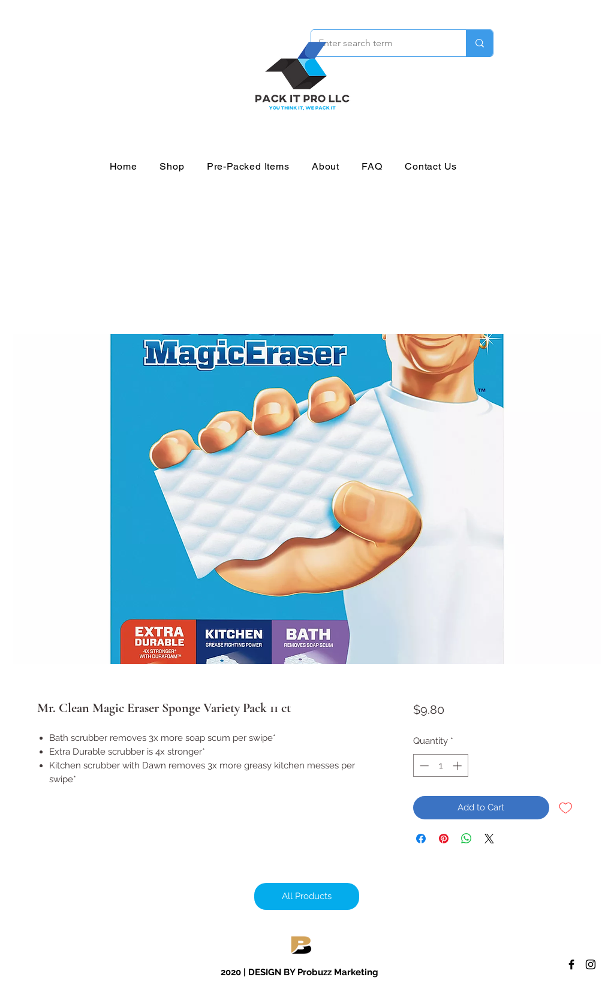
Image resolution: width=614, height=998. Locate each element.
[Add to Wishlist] (565, 807)
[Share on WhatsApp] (466, 838)
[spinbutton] (440, 766)
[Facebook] (571, 964)
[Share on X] (489, 838)
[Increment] (458, 766)
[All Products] (306, 896)
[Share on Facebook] (421, 838)
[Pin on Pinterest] (444, 838)
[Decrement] (423, 766)
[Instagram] (590, 964)
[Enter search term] (379, 43)
